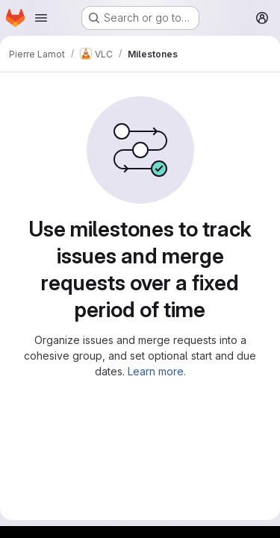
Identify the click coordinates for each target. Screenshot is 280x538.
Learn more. (157, 371)
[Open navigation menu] (41, 18)
